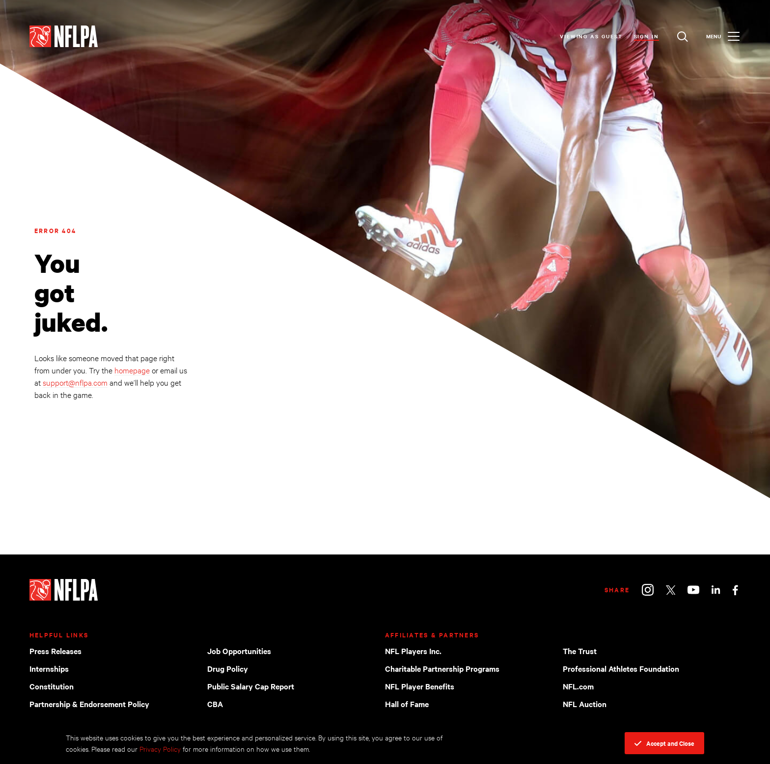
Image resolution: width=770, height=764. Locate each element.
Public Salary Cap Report (250, 686)
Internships (49, 668)
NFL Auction (584, 703)
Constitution (51, 686)
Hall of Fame (407, 703)
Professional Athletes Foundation (621, 668)
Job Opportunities (239, 650)
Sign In (646, 36)
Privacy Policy (160, 748)
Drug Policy (227, 668)
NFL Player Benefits (419, 686)
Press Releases (55, 650)
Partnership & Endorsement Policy (89, 703)
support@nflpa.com (75, 382)
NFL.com (578, 686)
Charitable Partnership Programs (442, 668)
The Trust (580, 650)
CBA (215, 703)
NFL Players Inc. (413, 650)
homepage (132, 370)
